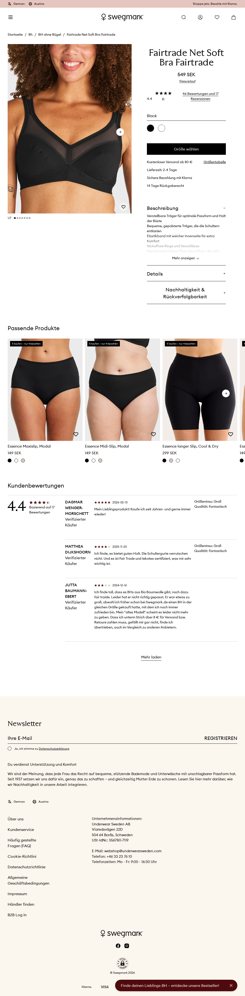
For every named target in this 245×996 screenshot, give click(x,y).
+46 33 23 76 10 (119, 856)
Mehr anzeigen (186, 258)
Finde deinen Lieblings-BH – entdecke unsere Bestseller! (170, 985)
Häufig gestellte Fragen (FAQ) (22, 843)
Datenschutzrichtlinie (26, 866)
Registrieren (220, 738)
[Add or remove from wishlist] (123, 206)
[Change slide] (15, 218)
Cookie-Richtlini (22, 856)
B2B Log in (17, 914)
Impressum (17, 893)
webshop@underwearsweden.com (132, 851)
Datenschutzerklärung (54, 748)
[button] (122, 963)
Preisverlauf (187, 81)
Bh (30, 34)
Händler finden (21, 904)
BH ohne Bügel (49, 34)
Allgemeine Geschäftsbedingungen (28, 880)
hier (199, 779)
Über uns (15, 819)
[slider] (70, 129)
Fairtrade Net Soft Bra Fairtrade (91, 34)
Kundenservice (21, 829)
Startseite (15, 34)
